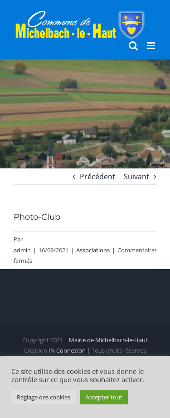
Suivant (136, 177)
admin (22, 250)
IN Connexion (67, 350)
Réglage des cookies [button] (43, 397)
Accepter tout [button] (104, 397)
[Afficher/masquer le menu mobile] (151, 45)
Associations (93, 250)
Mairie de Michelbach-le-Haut (108, 340)
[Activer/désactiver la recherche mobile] (133, 45)
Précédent (97, 177)
